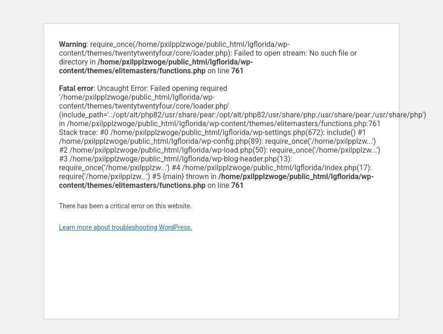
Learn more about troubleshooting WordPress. (125, 227)
